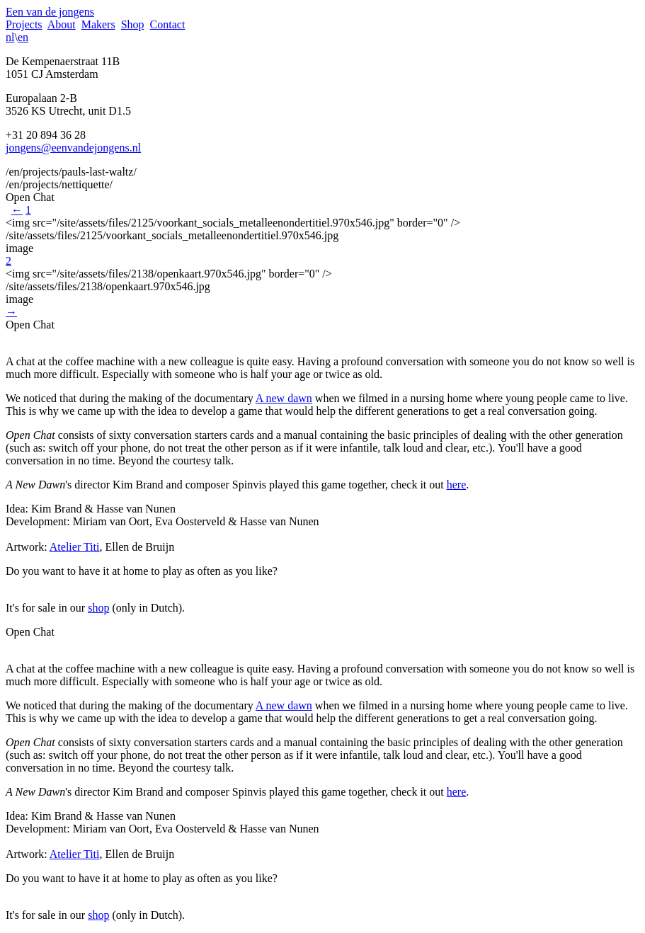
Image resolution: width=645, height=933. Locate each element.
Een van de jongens (50, 12)
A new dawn (284, 398)
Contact (167, 24)
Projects (24, 24)
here (457, 485)
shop (98, 608)
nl (10, 37)
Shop (132, 24)
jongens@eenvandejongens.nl (73, 148)
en (23, 37)
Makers (98, 24)
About (61, 24)
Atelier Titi (75, 547)
